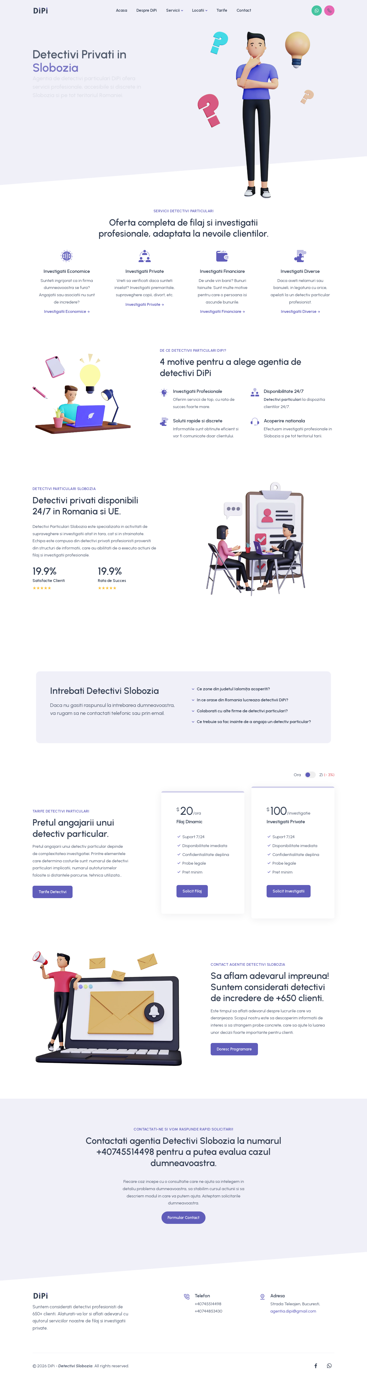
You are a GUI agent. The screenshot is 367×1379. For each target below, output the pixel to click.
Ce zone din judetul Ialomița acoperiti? (233, 688)
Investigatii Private (142, 304)
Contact (244, 10)
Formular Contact (183, 1217)
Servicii (173, 10)
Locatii (198, 10)
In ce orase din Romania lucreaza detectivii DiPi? (242, 699)
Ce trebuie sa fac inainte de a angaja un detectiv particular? (254, 721)
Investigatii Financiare (220, 311)
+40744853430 (208, 1311)
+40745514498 (125, 1151)
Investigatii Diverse (298, 311)
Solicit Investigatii (289, 891)
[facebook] (316, 1366)
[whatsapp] (329, 1366)
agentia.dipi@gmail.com (293, 1311)
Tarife (222, 10)
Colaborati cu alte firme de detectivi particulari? (242, 710)
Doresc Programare (234, 1049)
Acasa (121, 10)
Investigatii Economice (65, 311)
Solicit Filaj (192, 891)
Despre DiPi (146, 10)
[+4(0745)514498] (329, 10)
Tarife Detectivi (52, 891)
